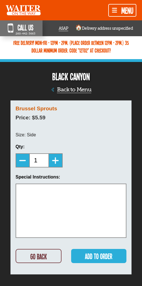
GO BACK (38, 256)
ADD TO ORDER (98, 256)
